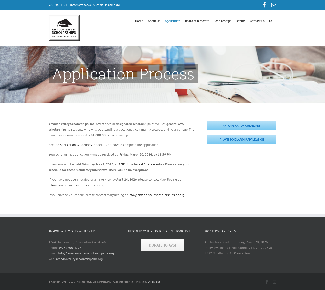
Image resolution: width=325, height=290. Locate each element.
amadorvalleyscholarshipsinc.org (79, 259)
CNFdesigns (154, 281)
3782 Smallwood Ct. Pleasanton (141, 164)
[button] (270, 20)
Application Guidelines (76, 145)
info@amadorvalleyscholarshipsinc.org (95, 5)
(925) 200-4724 (70, 247)
